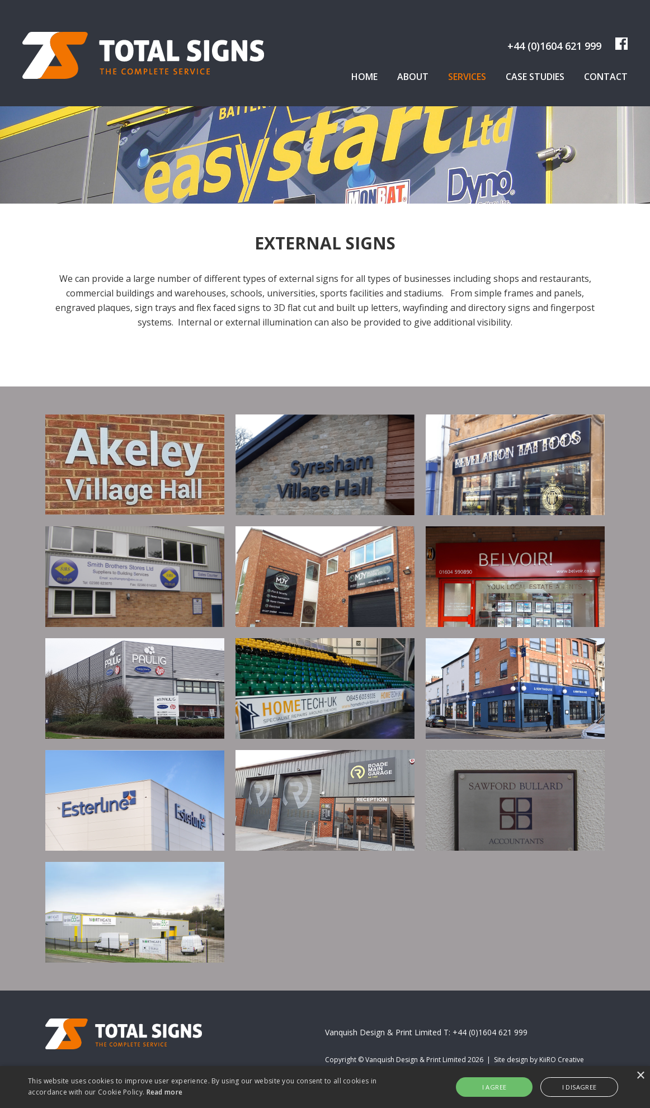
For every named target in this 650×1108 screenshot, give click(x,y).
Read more (165, 1092)
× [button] (640, 1076)
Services (467, 76)
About (412, 76)
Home (364, 76)
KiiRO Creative (561, 1059)
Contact (606, 76)
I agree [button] (494, 1087)
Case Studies (535, 76)
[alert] (325, 1087)
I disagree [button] (579, 1087)
